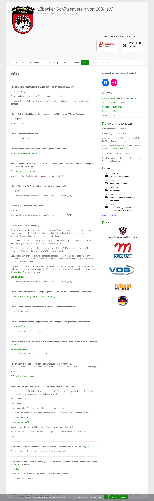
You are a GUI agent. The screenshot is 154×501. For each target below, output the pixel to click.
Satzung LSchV (17, 119)
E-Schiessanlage (52, 63)
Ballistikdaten (16, 469)
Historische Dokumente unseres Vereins (119, 98)
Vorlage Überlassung (19, 349)
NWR (13, 436)
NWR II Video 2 (17, 403)
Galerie (76, 63)
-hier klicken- (62, 451)
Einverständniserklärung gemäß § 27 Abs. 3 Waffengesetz (35, 296)
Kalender (119, 63)
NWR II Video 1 (17, 399)
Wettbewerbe (35, 63)
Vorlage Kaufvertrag (19, 326)
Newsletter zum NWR (20, 422)
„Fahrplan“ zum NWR (19, 417)
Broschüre (15, 210)
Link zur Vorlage (17, 277)
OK (106, 497)
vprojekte (86, 446)
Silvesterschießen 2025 (112, 107)
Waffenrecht (16, 371)
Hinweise (50, 176)
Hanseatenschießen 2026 (120, 176)
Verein (23, 63)
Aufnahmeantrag (18, 91)
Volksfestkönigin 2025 (111, 115)
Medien (94, 63)
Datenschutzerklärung (20, 138)
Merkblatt (15, 191)
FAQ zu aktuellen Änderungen (23, 376)
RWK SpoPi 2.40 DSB (118, 183)
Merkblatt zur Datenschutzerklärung (26, 153)
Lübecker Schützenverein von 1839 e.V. (75, 9)
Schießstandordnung (19, 311)
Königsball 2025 (109, 111)
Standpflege (115, 191)
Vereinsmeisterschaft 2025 (113, 103)
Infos (85, 63)
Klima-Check (106, 63)
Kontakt (65, 63)
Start (15, 63)
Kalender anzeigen (109, 215)
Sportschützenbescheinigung (23, 171)
